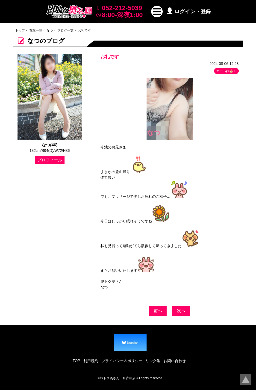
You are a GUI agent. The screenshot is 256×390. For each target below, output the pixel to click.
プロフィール (49, 160)
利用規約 (90, 361)
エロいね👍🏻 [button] (226, 71)
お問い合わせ (175, 361)
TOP (76, 361)
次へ (181, 310)
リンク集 (152, 361)
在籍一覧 (35, 30)
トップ (20, 30)
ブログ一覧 (65, 30)
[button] (157, 11)
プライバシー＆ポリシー (122, 361)
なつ (50, 30)
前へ (158, 310)
